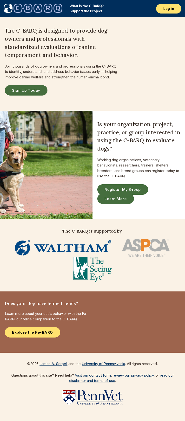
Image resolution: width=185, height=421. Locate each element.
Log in (168, 9)
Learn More (116, 198)
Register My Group (123, 189)
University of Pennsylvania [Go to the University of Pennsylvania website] (103, 363)
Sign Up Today (26, 90)
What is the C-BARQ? (87, 6)
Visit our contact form (93, 375)
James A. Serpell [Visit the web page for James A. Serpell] (53, 363)
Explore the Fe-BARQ (32, 332)
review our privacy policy (133, 375)
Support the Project (86, 11)
